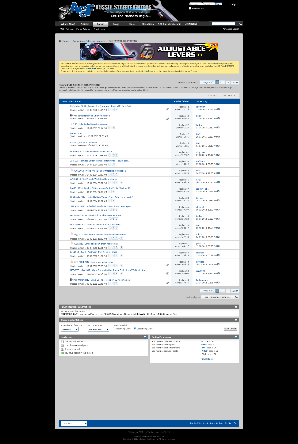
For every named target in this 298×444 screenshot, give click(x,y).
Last (234, 82)
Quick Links (99, 29)
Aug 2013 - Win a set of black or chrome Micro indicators (100, 234)
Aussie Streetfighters (213, 423)
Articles (85, 24)
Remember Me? (196, 8)
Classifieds (148, 24)
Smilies (204, 344)
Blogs (116, 24)
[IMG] (203, 347)
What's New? (68, 24)
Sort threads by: (95, 325)
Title (63, 101)
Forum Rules (206, 359)
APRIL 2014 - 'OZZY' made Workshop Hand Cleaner (93, 179)
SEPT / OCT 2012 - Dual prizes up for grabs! (93, 262)
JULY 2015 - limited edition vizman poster (89, 124)
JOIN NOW (191, 24)
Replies (177, 101)
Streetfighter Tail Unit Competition (94, 115)
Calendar (70, 29)
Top (236, 297)
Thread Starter (74, 101)
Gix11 (83, 110)
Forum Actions (83, 29)
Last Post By (202, 101)
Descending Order (143, 328)
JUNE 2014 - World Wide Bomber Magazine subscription (100, 170)
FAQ (62, 29)
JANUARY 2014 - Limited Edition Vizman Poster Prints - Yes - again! (100, 206)
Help (233, 4)
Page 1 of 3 (208, 82)
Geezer (83, 136)
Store (132, 24)
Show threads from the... (72, 325)
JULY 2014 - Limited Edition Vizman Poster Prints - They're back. (99, 160)
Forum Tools (213, 95)
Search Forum (229, 95)
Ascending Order (122, 328)
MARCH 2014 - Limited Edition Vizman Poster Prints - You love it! (100, 188)
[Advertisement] (149, 374)
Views (186, 101)
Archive (228, 423)
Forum (100, 24)
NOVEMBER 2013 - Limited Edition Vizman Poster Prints (96, 224)
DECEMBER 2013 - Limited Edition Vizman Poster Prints (95, 215)
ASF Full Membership (169, 24)
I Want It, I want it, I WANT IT (83, 142)
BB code (204, 341)
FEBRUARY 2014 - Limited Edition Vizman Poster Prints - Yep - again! (101, 197)
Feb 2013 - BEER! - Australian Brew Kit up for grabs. (93, 252)
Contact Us (195, 423)
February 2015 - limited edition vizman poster (91, 151)
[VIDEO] (204, 351)
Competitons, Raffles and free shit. (89, 41)
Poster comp (76, 133)
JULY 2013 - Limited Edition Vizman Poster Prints (96, 243)
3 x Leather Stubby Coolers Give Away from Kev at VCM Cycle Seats (101, 106)
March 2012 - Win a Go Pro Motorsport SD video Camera (104, 280)
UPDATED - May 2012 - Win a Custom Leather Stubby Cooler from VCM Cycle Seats (108, 270)
